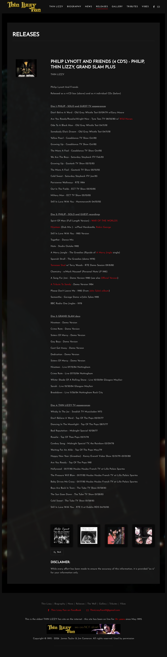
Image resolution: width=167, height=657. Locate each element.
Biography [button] (74, 7)
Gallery (117, 7)
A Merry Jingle (104, 252)
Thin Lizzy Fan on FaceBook (64, 610)
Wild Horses (126, 119)
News (88, 7)
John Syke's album (99, 291)
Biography (59, 604)
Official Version (109, 278)
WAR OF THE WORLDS (104, 221)
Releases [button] (102, 7)
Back (57, 552)
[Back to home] (24, 6)
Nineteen (55, 227)
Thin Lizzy (46, 604)
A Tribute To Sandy (61, 284)
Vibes (145, 7)
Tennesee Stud (58, 265)
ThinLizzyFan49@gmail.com (105, 610)
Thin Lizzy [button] (56, 7)
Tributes (132, 7)
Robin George (103, 227)
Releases (80, 604)
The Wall (91, 604)
